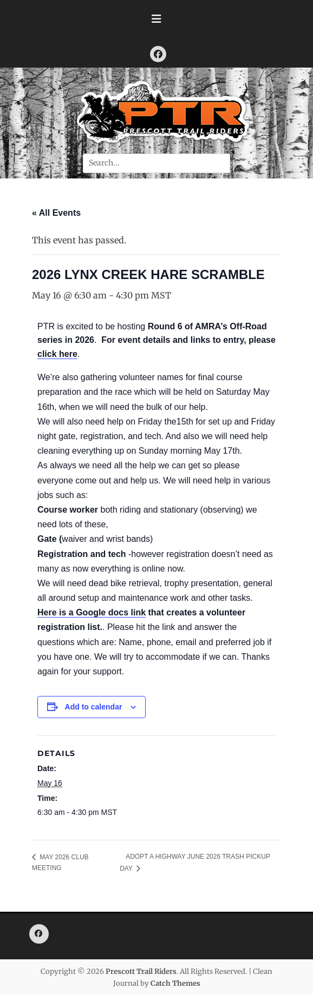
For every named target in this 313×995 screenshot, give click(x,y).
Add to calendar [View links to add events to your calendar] (93, 706)
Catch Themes (175, 983)
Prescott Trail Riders (141, 971)
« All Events (56, 212)
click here (57, 354)
